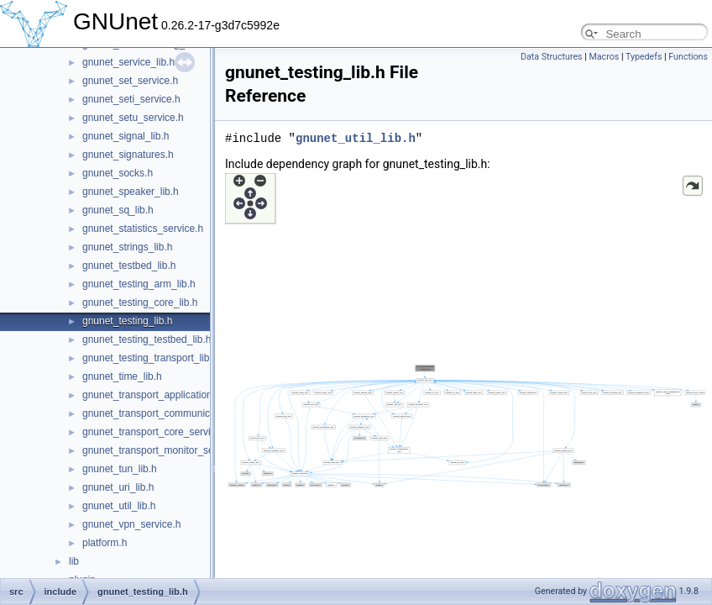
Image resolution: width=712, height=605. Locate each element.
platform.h (104, 543)
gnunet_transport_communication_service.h (180, 413)
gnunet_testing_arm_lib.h (139, 284)
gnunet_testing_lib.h (127, 321)
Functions (688, 56)
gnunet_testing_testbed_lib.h (146, 339)
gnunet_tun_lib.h (119, 469)
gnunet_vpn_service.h (131, 524)
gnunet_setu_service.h (133, 118)
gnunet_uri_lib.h (118, 487)
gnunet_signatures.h (128, 154)
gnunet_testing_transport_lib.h (149, 358)
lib (74, 561)
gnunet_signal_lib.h (125, 136)
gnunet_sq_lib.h (118, 210)
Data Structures (552, 56)
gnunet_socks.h (117, 173)
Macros (604, 56)
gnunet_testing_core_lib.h (139, 302)
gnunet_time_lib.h (122, 376)
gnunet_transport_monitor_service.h (162, 450)
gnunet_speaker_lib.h (130, 191)
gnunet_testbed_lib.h (128, 265)
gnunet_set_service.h (130, 81)
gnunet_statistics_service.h (142, 228)
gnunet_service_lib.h (128, 62)
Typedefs (644, 56)
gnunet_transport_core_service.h (155, 432)
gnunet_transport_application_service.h (170, 395)
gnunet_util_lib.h (118, 506)
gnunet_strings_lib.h (127, 247)
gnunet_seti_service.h (131, 99)
